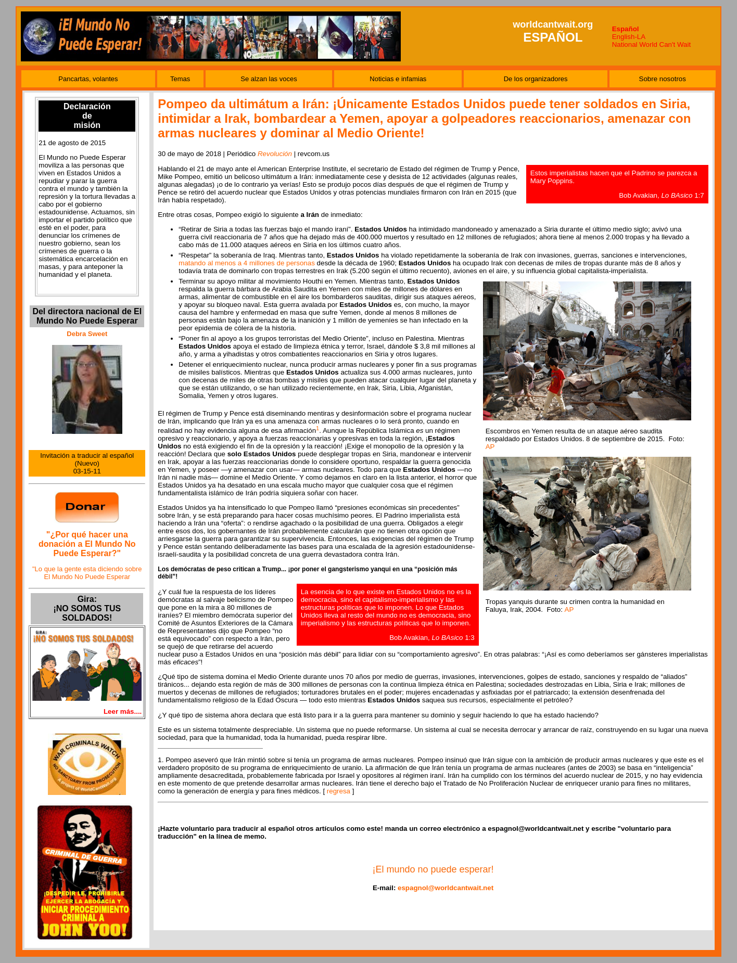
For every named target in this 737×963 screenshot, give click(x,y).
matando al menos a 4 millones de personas (247, 263)
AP (490, 447)
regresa (338, 791)
